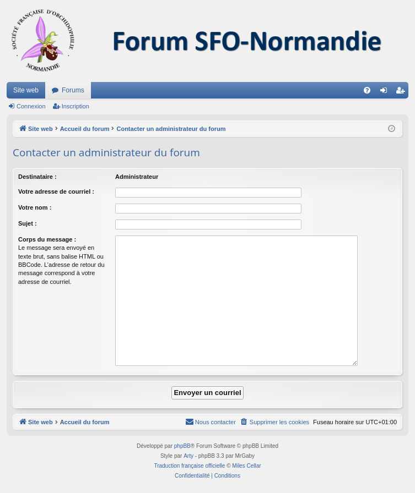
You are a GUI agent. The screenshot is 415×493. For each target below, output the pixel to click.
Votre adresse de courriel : (56, 191)
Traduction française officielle (189, 466)
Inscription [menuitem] (402, 92)
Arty (188, 456)
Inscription (75, 106)
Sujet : (27, 223)
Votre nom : (34, 207)
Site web (26, 90)
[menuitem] (367, 90)
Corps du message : (47, 239)
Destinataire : (37, 176)
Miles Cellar (246, 466)
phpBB (182, 446)
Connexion (31, 106)
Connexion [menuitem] (386, 92)
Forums (73, 90)
